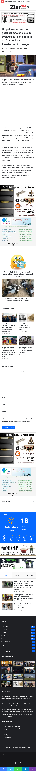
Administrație (6, 642)
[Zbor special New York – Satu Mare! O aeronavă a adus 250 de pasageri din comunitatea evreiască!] (29, 677)
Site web (4, 411)
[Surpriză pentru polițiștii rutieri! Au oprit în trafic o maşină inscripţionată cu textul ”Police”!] (7, 597)
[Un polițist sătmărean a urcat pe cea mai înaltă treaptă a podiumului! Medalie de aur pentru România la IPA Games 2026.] (9, 340)
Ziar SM (5, 48)
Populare (6, 575)
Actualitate (6, 626)
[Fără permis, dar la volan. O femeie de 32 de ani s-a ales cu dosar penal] (18, 677)
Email (4, 404)
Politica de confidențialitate (11, 758)
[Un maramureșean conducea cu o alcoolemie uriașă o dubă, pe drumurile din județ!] (6, 677)
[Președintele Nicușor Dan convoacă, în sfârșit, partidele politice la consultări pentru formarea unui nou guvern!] (6, 663)
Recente (17, 575)
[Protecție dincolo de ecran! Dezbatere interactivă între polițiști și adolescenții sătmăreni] (18, 663)
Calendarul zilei (7, 651)
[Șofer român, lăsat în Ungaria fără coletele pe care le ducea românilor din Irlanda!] (7, 606)
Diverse (5, 629)
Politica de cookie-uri (26, 758)
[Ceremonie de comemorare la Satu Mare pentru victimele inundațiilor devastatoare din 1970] (6, 684)
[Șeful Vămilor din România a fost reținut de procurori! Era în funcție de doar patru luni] (6, 670)
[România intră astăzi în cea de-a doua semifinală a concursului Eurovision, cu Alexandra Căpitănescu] (18, 670)
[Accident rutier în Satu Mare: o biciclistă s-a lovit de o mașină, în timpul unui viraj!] (27, 340)
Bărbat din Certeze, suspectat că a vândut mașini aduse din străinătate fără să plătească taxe (8, 327)
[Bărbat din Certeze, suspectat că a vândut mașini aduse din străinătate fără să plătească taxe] (9, 317)
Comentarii (29, 575)
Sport (4, 645)
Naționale (5, 635)
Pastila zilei (6, 639)
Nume (4, 397)
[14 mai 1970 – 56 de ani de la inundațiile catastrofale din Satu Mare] (27, 317)
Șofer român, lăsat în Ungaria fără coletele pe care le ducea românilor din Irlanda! (23, 606)
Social (4, 632)
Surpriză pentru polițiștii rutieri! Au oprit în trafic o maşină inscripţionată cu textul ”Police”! (23, 597)
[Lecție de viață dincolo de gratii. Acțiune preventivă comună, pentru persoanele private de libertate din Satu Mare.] (29, 663)
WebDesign (24, 755)
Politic (4, 648)
